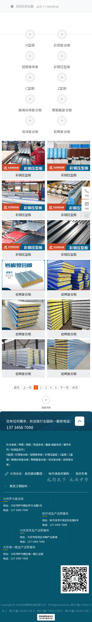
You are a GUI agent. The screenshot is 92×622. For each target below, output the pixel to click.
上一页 (27, 387)
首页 (17, 387)
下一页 (64, 387)
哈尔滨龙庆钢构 (60, 473)
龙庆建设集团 (35, 473)
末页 (75, 387)
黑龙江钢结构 (20, 486)
